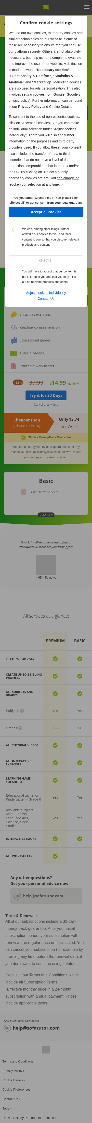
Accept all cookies (46, 212)
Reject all (46, 260)
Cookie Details (60, 107)
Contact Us (46, 299)
